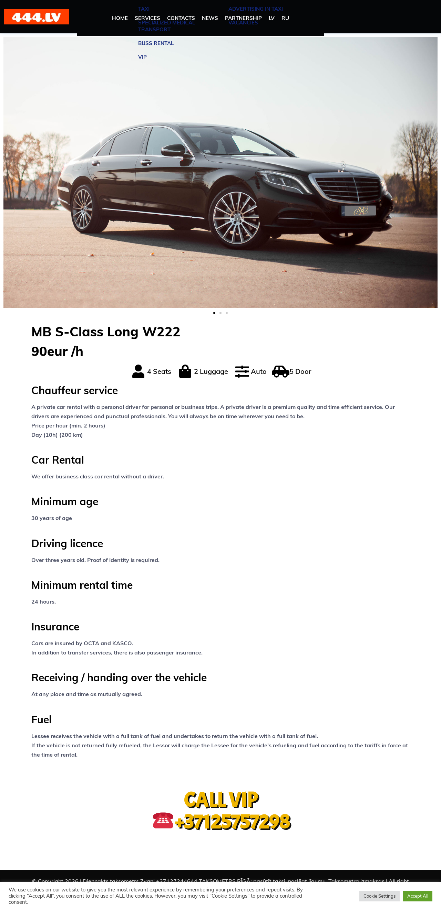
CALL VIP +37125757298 (221, 811)
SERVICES (147, 18)
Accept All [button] (417, 896)
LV (272, 18)
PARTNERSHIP (243, 18)
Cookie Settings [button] (379, 896)
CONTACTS (181, 18)
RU (285, 18)
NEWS (210, 18)
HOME (120, 18)
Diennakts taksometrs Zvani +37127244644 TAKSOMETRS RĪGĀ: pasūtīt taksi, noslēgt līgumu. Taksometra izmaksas (233, 881)
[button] (214, 313)
